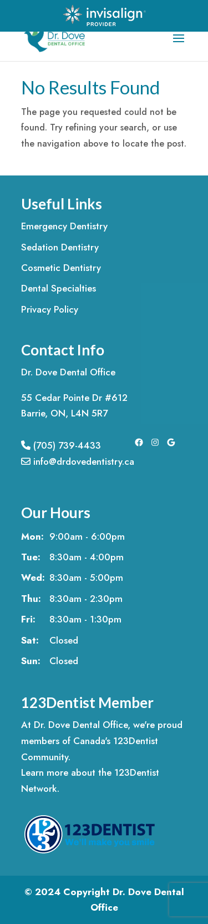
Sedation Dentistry (60, 247)
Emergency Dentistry (64, 226)
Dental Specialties (58, 288)
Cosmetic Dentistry (61, 267)
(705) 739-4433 (61, 445)
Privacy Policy (49, 309)
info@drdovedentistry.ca (77, 461)
